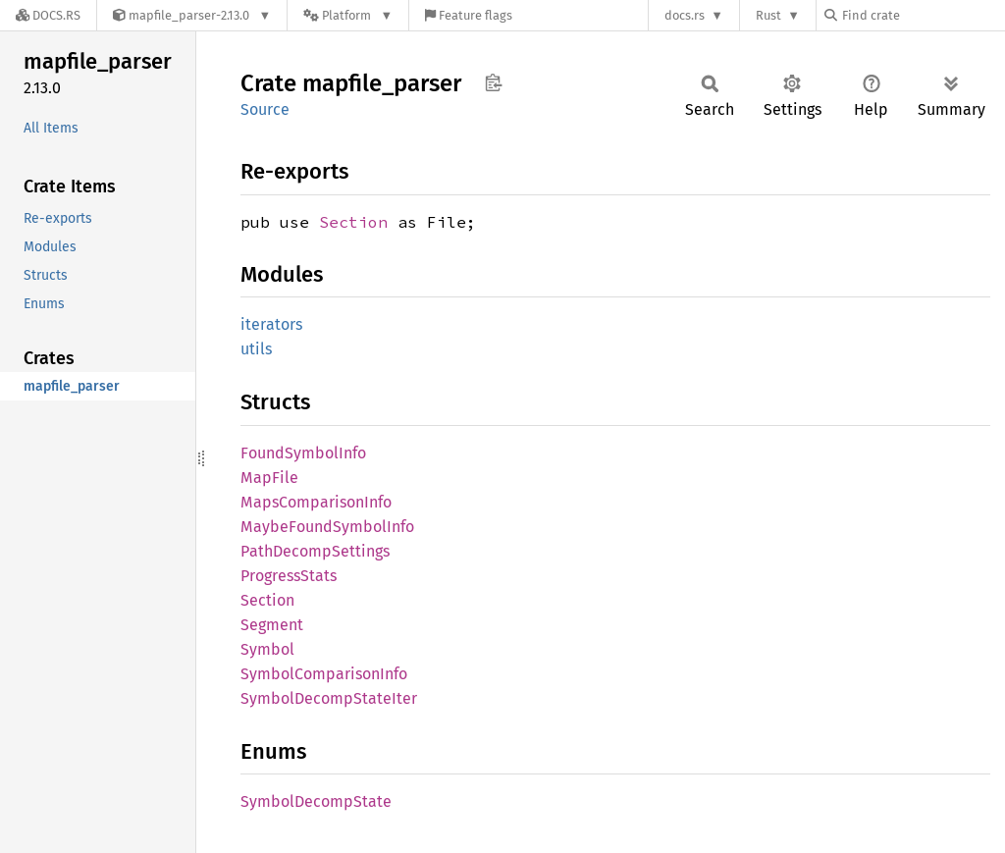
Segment (271, 624)
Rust (768, 15)
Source (265, 109)
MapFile (269, 477)
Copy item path (493, 82)
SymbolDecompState (316, 801)
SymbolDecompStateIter (328, 698)
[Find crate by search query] (922, 15)
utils (256, 349)
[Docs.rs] (48, 15)
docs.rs (684, 15)
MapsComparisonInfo (316, 502)
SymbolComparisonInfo (323, 674)
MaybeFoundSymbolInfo (327, 526)
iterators (271, 324)
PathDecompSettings (315, 551)
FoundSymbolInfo (303, 453)
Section (353, 222)
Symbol (267, 649)
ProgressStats (288, 575)
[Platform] (348, 15)
